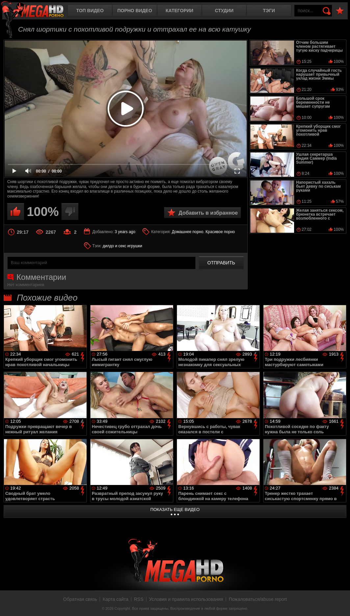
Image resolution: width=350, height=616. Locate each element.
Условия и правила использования (186, 599)
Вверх (340, 604)
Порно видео (134, 10)
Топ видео (90, 10)
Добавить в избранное (208, 213)
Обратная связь (80, 599)
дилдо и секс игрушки (122, 246)
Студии (224, 10)
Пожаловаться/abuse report (258, 599)
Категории (179, 10)
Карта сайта (115, 599)
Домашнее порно (187, 231)
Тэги (269, 10)
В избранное (339, 11)
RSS (138, 599)
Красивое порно (220, 231)
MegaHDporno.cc (38, 11)
